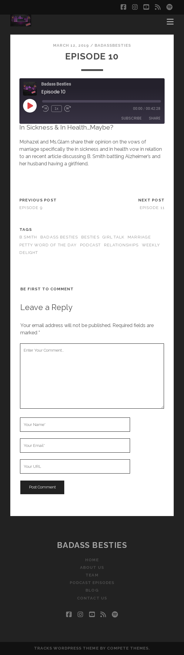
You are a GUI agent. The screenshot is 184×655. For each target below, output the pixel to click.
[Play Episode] (29, 105)
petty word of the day (48, 245)
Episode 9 (31, 207)
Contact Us (92, 598)
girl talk (113, 237)
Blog (91, 590)
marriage (139, 237)
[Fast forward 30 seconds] (67, 108)
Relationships (121, 245)
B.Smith (28, 237)
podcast (90, 245)
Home (92, 560)
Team (91, 575)
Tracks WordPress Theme (66, 648)
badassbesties (113, 45)
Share (154, 118)
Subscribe (131, 118)
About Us (92, 567)
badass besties (59, 237)
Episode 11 (152, 207)
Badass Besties (92, 545)
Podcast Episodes (92, 582)
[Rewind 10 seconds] (45, 108)
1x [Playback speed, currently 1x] (57, 108)
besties (90, 237)
